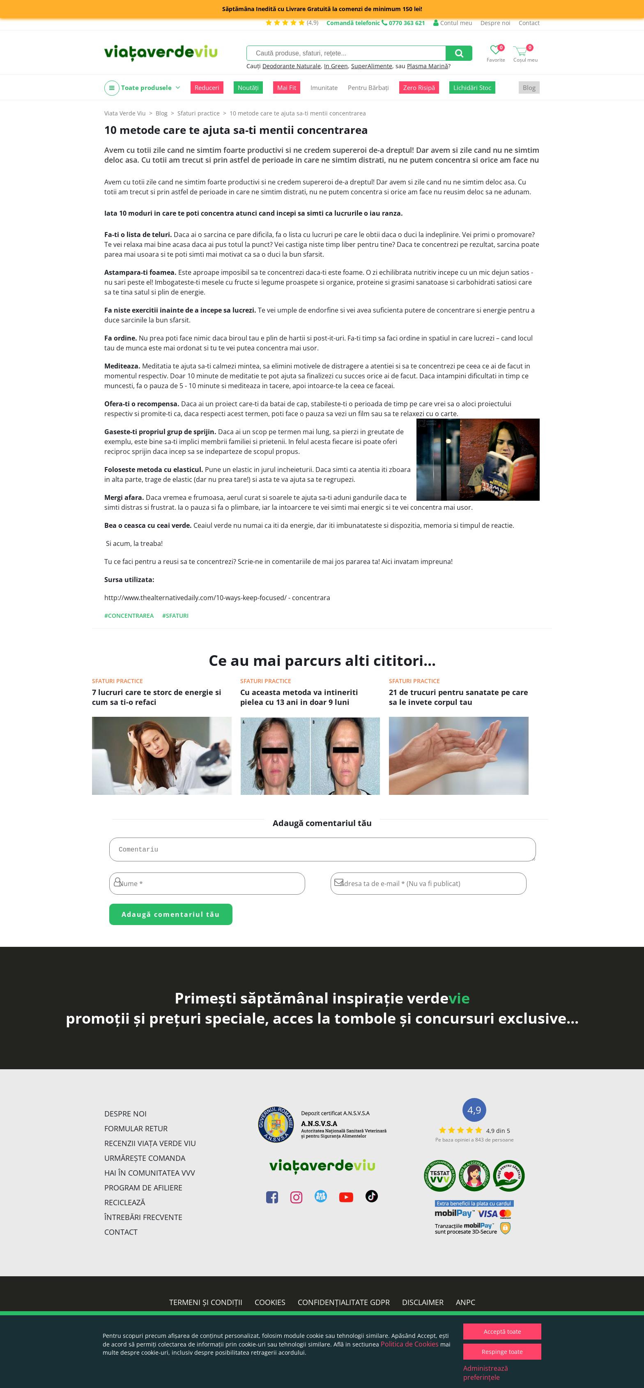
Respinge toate (502, 1352)
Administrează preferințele (485, 1373)
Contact (529, 23)
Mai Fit (286, 87)
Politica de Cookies (410, 1344)
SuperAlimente (371, 66)
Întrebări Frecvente (143, 1220)
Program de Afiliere (143, 1191)
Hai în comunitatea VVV (149, 1176)
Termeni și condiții (205, 1305)
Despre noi (496, 23)
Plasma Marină (427, 66)
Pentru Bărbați (368, 87)
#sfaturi (175, 615)
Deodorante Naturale (291, 66)
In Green (336, 66)
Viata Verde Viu (125, 113)
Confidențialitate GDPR (344, 1305)
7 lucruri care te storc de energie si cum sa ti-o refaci (156, 697)
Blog (529, 87)
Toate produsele (142, 88)
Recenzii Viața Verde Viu (150, 1146)
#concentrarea (129, 615)
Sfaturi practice (117, 681)
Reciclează (124, 1206)
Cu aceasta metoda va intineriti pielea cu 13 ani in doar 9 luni (299, 697)
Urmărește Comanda (144, 1161)
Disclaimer (423, 1305)
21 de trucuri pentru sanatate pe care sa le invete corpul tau (458, 697)
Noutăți (248, 87)
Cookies (270, 1305)
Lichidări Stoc (472, 87)
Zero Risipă (419, 87)
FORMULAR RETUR (136, 1132)
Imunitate (324, 87)
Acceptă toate (502, 1331)
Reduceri (207, 87)
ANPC (465, 1305)
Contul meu (452, 23)
